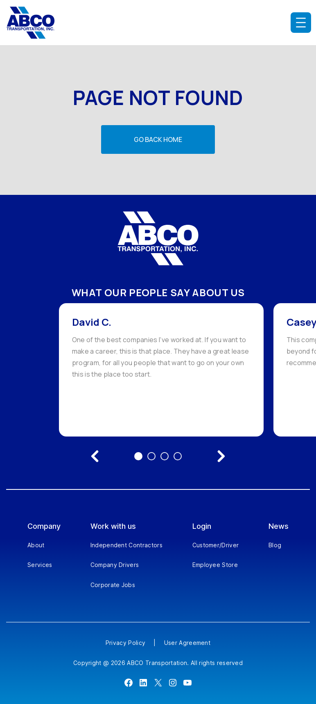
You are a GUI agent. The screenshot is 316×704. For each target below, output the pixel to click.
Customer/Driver (215, 545)
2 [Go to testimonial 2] (151, 456)
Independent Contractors (126, 545)
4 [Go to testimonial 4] (178, 456)
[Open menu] (301, 22)
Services (39, 564)
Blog (275, 545)
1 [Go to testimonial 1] (138, 456)
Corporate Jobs (112, 584)
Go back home (158, 139)
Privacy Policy (125, 642)
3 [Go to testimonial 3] (164, 456)
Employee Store (215, 564)
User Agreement (187, 642)
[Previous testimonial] (95, 456)
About (36, 545)
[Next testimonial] (221, 456)
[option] (161, 370)
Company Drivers (114, 564)
